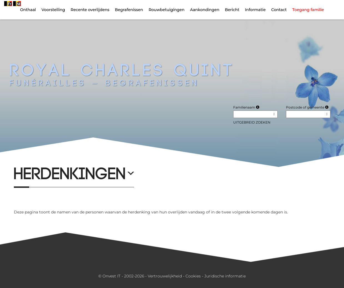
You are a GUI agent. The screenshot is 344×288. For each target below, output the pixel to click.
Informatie (255, 9)
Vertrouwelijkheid (165, 276)
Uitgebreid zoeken (251, 122)
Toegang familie (308, 9)
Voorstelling (53, 9)
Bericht (232, 9)
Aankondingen (204, 9)
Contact (279, 9)
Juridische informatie (225, 276)
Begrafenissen (129, 9)
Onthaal (28, 9)
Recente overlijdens (90, 9)
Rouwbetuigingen (166, 9)
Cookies (193, 276)
